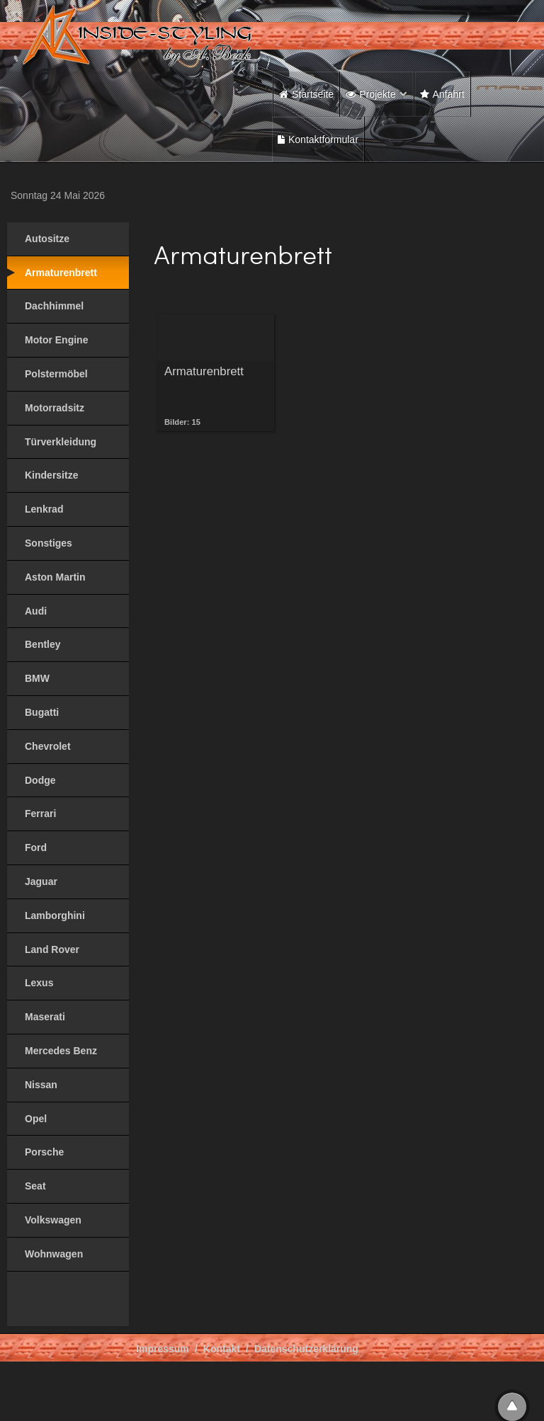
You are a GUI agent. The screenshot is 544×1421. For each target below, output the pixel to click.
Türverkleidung (60, 441)
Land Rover (52, 949)
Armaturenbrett (61, 272)
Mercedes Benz (61, 1050)
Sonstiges (48, 543)
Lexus (39, 982)
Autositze (47, 238)
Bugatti (42, 712)
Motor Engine (56, 340)
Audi (36, 611)
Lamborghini (55, 915)
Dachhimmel (54, 306)
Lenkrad (44, 509)
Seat (35, 1186)
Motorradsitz (54, 407)
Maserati (45, 1016)
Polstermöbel (56, 373)
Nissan (41, 1084)
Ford (36, 847)
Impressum (162, 1348)
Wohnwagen (54, 1254)
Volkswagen (53, 1220)
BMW (37, 678)
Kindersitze (51, 475)
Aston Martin (55, 577)
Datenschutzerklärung (306, 1348)
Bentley (43, 644)
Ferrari (40, 813)
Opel (36, 1118)
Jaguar (41, 881)
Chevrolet (48, 746)
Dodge (40, 780)
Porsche (44, 1152)
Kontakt (221, 1348)
